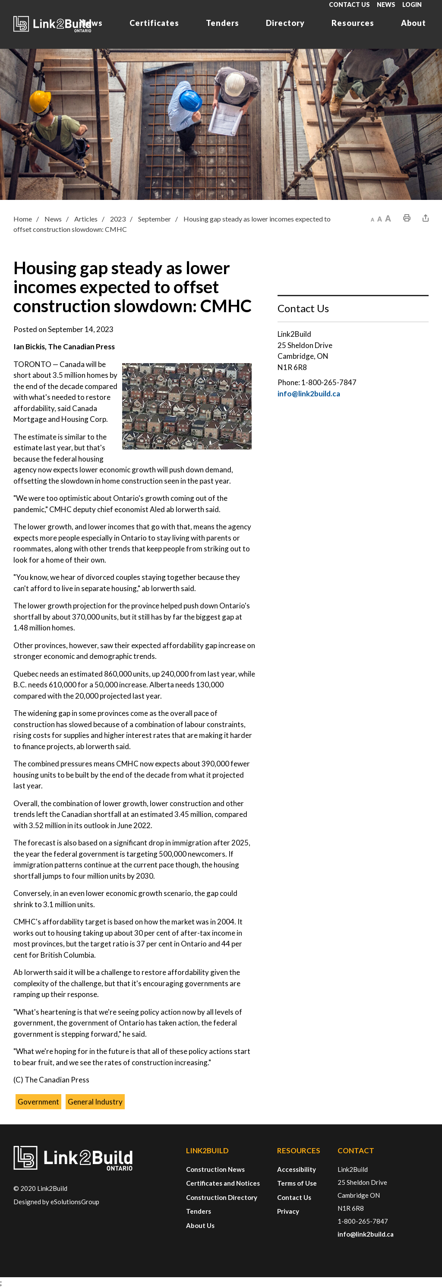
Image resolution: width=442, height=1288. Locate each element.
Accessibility (296, 1169)
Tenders (222, 23)
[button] (372, 218)
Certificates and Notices (223, 1183)
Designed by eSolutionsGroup (56, 1202)
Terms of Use (297, 1183)
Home (22, 219)
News (386, 4)
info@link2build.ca (309, 393)
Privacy (288, 1211)
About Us (200, 1225)
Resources (353, 23)
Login (412, 4)
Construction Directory (221, 1197)
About (413, 23)
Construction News (215, 1169)
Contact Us (349, 4)
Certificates (154, 23)
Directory (285, 23)
